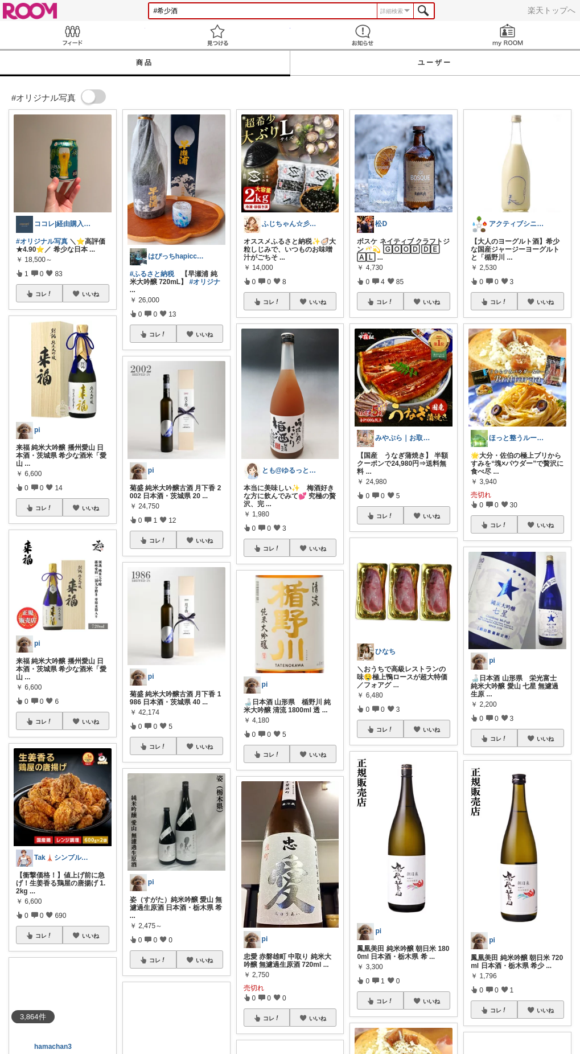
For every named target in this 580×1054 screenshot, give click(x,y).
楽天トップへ (551, 10)
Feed (72, 35)
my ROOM (507, 35)
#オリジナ (205, 282)
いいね (90, 294)
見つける (217, 35)
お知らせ (362, 35)
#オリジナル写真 (42, 241)
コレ (43, 294)
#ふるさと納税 (152, 274)
